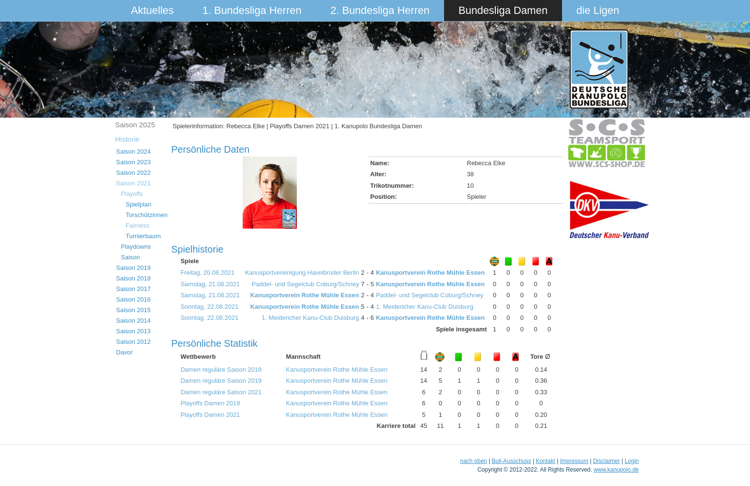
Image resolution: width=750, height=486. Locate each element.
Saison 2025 (135, 125)
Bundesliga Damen (503, 10)
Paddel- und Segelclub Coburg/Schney (305, 284)
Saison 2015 (133, 310)
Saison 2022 (133, 172)
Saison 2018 (133, 278)
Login (632, 461)
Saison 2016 (133, 299)
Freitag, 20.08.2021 (207, 272)
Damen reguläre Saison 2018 (220, 369)
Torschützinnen (146, 215)
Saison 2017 (133, 288)
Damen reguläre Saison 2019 (220, 380)
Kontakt (545, 461)
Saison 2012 (133, 341)
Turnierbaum (143, 236)
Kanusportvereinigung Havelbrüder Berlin (302, 272)
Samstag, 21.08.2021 (210, 284)
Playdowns (136, 246)
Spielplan (139, 204)
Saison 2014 (133, 320)
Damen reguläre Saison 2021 (220, 392)
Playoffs (132, 193)
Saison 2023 (133, 162)
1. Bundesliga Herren (252, 10)
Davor (124, 352)
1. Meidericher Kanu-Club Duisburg (424, 306)
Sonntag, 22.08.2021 (209, 306)
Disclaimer (606, 461)
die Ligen (597, 10)
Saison (130, 257)
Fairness (138, 225)
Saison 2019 (133, 267)
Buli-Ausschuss (511, 461)
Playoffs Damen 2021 (210, 414)
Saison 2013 (133, 331)
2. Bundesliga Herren (380, 10)
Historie (127, 139)
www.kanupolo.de (616, 469)
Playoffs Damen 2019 (210, 403)
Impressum (574, 461)
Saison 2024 (133, 151)
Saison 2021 (133, 183)
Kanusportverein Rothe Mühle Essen (430, 272)
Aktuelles (152, 10)
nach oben (473, 461)
